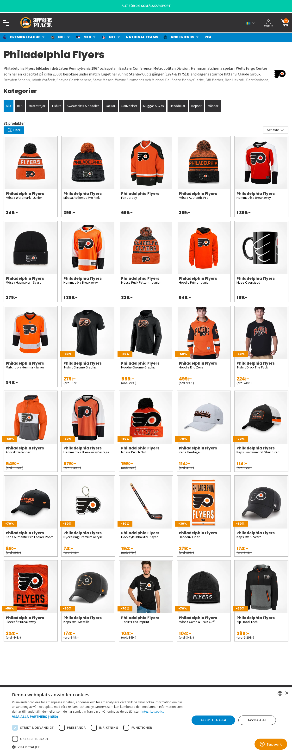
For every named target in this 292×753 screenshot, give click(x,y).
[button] (98, 716)
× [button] (286, 693)
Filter (13, 130)
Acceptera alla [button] (213, 720)
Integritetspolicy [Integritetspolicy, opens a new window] (153, 711)
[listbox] (280, 693)
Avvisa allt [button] (257, 720)
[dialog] (146, 720)
